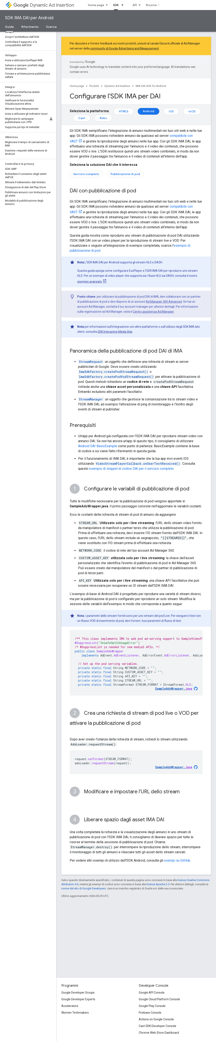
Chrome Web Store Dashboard (159, 1032)
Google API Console (152, 992)
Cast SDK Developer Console (157, 1026)
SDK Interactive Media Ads (115, 331)
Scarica (51, 27)
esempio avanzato (89, 281)
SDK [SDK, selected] (116, 5)
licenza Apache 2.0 (158, 884)
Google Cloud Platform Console (159, 999)
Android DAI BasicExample (97, 446)
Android (148, 111)
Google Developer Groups (78, 992)
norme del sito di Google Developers (83, 888)
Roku (103, 118)
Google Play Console (152, 1006)
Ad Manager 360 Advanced (164, 301)
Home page (96, 5)
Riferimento (30, 27)
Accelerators (69, 1006)
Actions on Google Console (156, 1019)
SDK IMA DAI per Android (29, 17)
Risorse (151, 5)
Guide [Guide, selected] (9, 27)
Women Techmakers (75, 1012)
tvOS (191, 111)
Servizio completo (86, 174)
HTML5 (123, 111)
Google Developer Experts (78, 999)
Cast (81, 118)
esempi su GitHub (177, 860)
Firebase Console (150, 1012)
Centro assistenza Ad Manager (153, 311)
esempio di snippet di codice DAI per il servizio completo (131, 469)
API (134, 5)
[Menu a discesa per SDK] (124, 5)
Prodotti (94, 86)
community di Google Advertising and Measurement (124, 48)
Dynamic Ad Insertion (43, 5)
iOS (171, 111)
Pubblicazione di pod (125, 174)
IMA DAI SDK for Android (151, 86)
